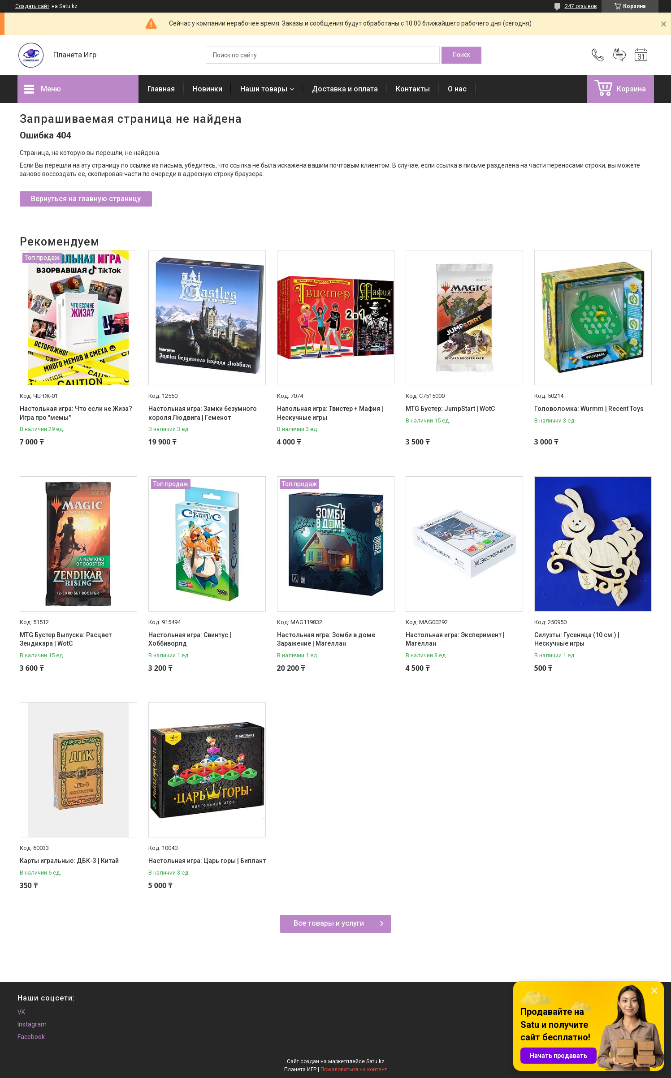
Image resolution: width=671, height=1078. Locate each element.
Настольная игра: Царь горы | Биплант (207, 860)
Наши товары (263, 89)
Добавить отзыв (619, 55)
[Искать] (461, 55)
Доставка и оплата (345, 89)
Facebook (31, 1036)
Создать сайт (32, 6)
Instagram (32, 1024)
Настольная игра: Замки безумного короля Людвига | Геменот (202, 413)
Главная (161, 89)
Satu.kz (375, 1061)
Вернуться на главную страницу (86, 198)
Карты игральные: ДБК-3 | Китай (69, 860)
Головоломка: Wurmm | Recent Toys (589, 408)
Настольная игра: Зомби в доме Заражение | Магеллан (326, 639)
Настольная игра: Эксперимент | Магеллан (455, 639)
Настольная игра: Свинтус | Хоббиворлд (189, 639)
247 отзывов (581, 6)
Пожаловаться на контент (353, 1069)
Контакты (413, 89)
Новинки (207, 89)
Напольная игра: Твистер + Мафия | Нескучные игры (330, 413)
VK (21, 1012)
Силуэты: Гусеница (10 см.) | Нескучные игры (576, 639)
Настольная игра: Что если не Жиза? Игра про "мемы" (76, 413)
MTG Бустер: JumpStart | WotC (450, 408)
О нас (457, 89)
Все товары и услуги (329, 923)
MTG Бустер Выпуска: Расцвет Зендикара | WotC (66, 639)
